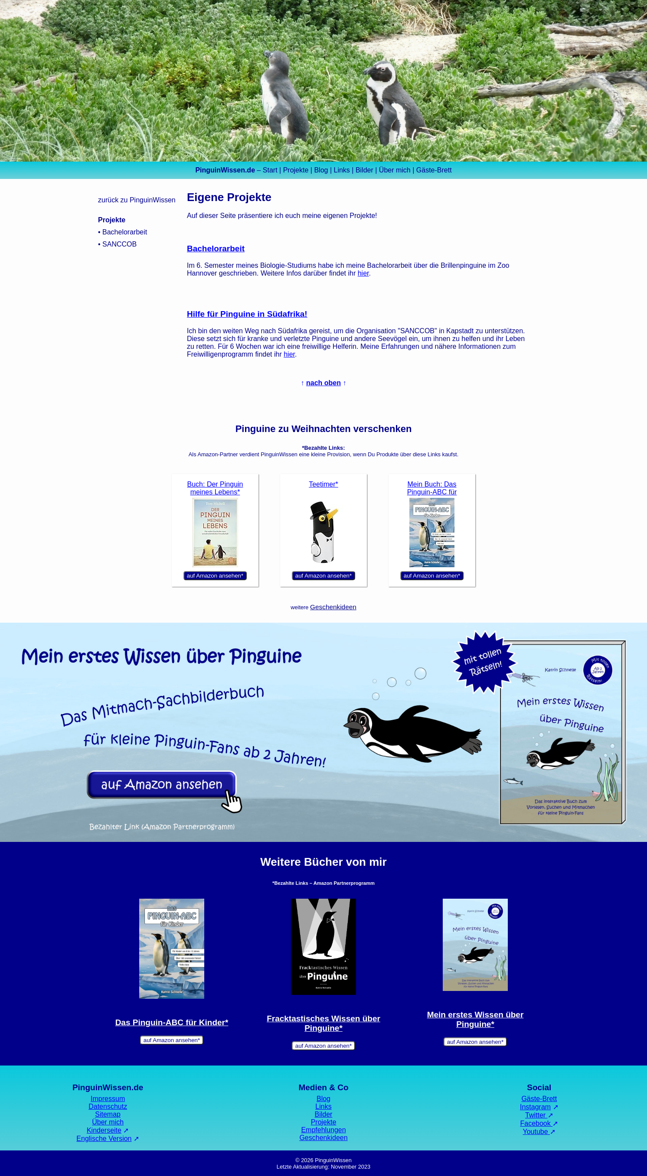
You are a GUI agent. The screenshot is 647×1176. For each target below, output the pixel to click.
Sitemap (108, 1114)
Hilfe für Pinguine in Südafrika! (247, 313)
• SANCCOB (117, 244)
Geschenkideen (333, 607)
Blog (321, 170)
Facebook (536, 1123)
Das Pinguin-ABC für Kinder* (172, 1022)
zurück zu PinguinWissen (137, 200)
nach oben (323, 383)
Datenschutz (107, 1106)
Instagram (535, 1107)
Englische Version (103, 1138)
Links (341, 170)
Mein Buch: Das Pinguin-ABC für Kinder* (432, 492)
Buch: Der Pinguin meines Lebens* (215, 488)
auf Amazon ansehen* (215, 575)
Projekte (296, 170)
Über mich (395, 170)
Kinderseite (104, 1130)
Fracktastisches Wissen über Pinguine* (323, 1023)
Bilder (364, 170)
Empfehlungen (323, 1130)
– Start (236, 170)
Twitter (536, 1115)
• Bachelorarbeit (122, 232)
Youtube (536, 1131)
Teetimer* (323, 484)
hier (363, 273)
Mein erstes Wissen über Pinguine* (475, 1019)
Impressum (108, 1098)
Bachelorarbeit (216, 248)
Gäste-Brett (434, 170)
